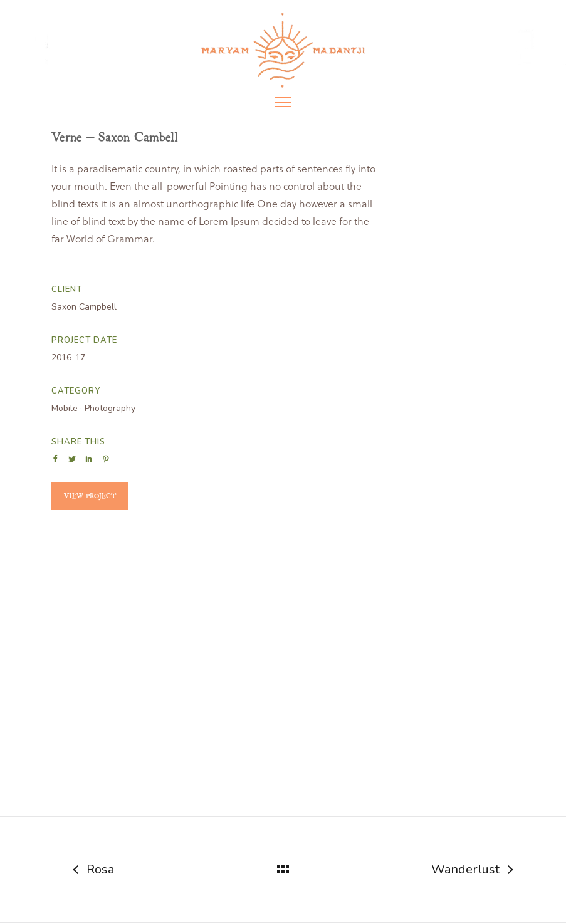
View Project (90, 496)
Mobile (64, 408)
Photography (110, 408)
